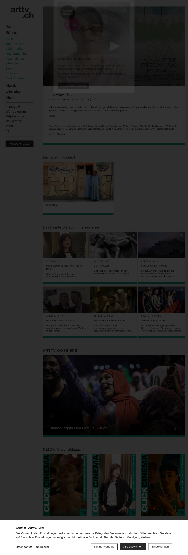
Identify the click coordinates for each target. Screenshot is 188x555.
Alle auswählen (132, 546)
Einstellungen (160, 546)
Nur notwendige (104, 546)
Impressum (42, 547)
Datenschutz (24, 547)
